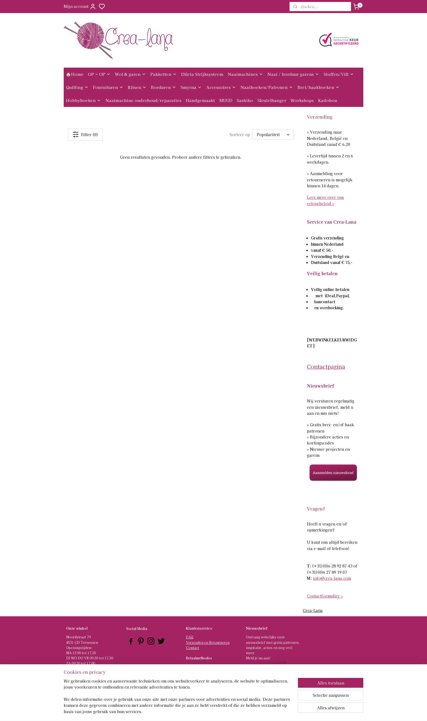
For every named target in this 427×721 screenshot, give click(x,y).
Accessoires (221, 87)
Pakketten (163, 74)
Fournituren (108, 87)
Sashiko (245, 100)
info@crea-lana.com (332, 578)
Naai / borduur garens (293, 74)
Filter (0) (85, 134)
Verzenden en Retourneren (208, 642)
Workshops (302, 100)
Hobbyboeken (83, 100)
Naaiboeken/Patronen (266, 87)
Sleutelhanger (271, 100)
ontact (193, 647)
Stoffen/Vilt (339, 74)
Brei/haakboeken (318, 87)
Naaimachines (245, 74)
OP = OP (99, 74)
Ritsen (137, 87)
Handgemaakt (200, 100)
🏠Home (75, 74)
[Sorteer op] (273, 134)
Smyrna (191, 87)
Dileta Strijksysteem (202, 74)
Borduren (163, 87)
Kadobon (327, 100)
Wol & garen (130, 74)
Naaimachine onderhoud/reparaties (143, 100)
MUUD (225, 100)
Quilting (77, 87)
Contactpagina (326, 366)
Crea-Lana (313, 610)
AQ (190, 637)
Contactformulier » (325, 596)
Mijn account (80, 6)
